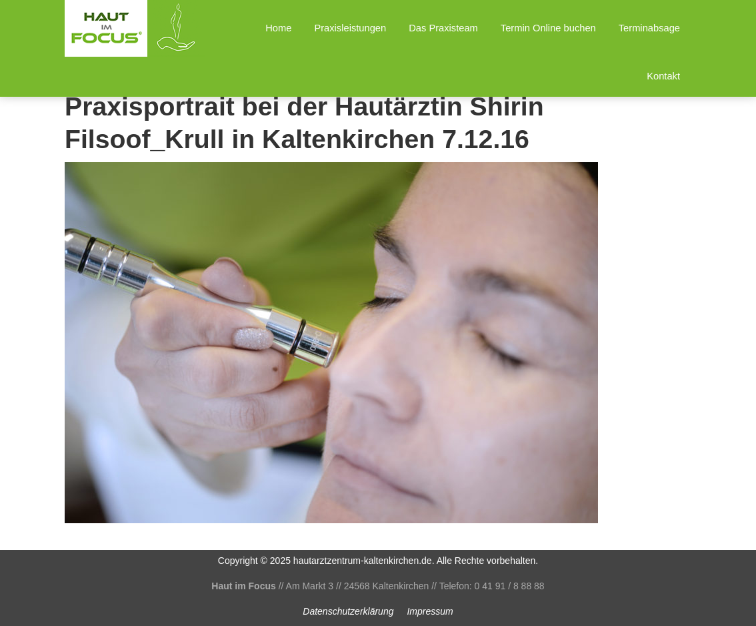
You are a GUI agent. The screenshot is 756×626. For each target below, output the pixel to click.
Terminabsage (649, 28)
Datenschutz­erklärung (348, 611)
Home (278, 28)
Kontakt (663, 76)
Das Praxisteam (443, 28)
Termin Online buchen (548, 28)
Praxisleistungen (350, 28)
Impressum (430, 611)
